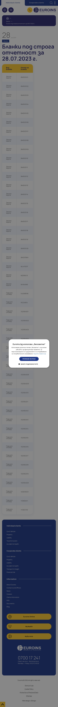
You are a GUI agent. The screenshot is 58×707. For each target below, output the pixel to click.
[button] (29, 364)
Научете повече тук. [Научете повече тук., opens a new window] (39, 354)
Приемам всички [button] (29, 359)
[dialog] (29, 353)
